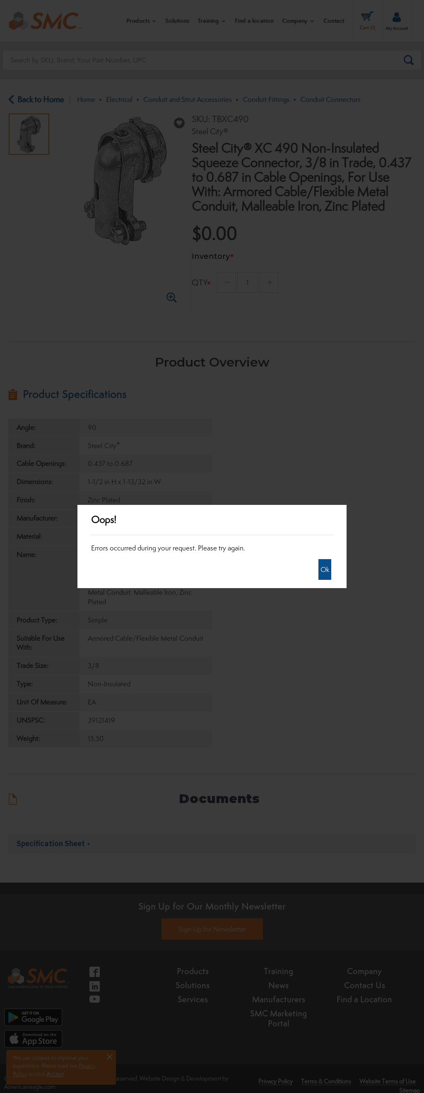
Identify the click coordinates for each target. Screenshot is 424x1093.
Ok (324, 569)
